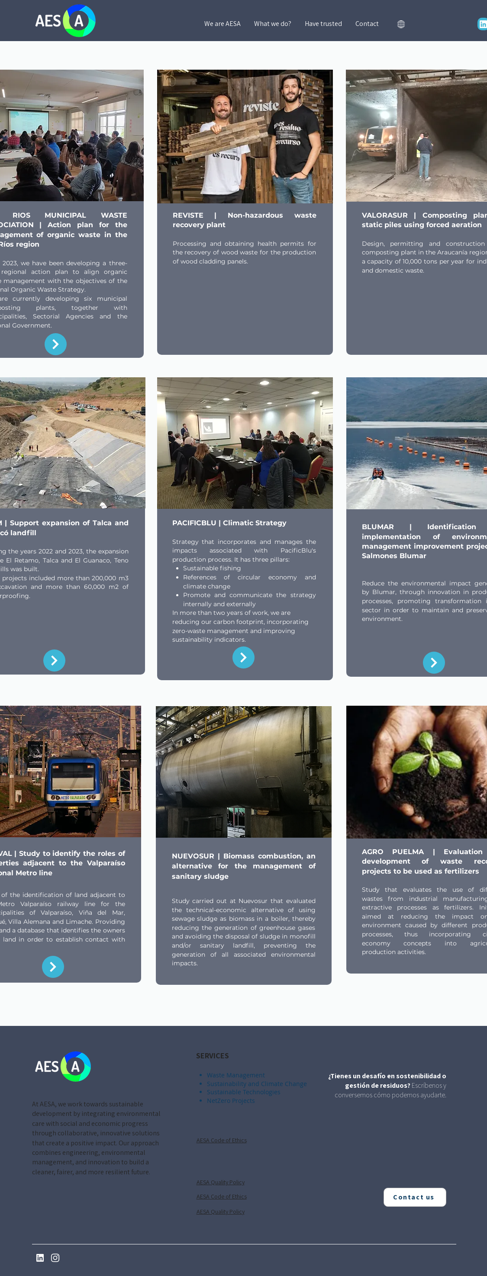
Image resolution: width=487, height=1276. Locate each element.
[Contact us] (415, 1197)
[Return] (56, 344)
